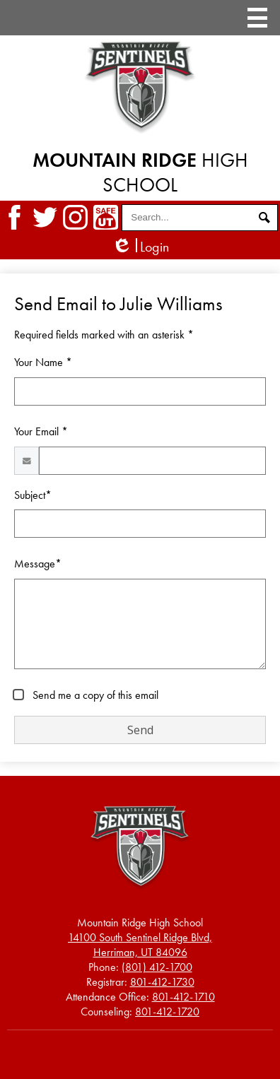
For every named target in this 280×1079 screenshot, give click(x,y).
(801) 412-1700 (157, 967)
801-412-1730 (162, 981)
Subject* (33, 495)
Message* (38, 563)
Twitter (45, 217)
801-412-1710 (183, 996)
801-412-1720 (167, 1011)
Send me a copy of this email (94, 695)
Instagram (75, 217)
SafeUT (105, 217)
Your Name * (43, 362)
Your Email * (41, 431)
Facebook (14, 217)
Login (140, 247)
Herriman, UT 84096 (140, 945)
